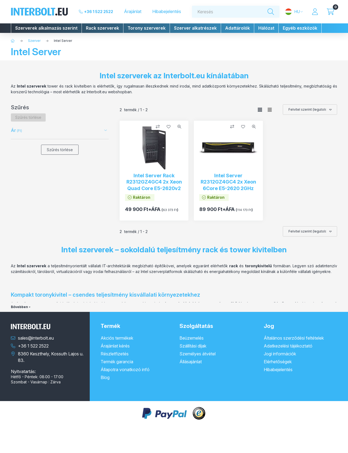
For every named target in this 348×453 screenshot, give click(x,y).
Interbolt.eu (184, 75)
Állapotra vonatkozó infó (125, 369)
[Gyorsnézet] (179, 126)
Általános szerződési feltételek (294, 338)
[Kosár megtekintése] (330, 11)
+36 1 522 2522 (98, 11)
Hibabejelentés (166, 11)
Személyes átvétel (197, 353)
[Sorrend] (310, 109)
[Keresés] (270, 11)
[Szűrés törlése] (28, 117)
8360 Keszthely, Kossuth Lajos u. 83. (50, 357)
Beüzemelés (191, 338)
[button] (46, 28)
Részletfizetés (115, 353)
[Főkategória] (13, 40)
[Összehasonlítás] (157, 126)
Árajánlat (132, 11)
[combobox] (235, 12)
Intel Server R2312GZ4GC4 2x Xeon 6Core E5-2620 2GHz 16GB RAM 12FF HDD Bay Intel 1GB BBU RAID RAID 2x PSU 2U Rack (228, 191)
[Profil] (315, 11)
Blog (105, 377)
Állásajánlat (190, 361)
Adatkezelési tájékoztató (288, 346)
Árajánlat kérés (115, 346)
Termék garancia (117, 361)
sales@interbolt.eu (36, 338)
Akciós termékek (117, 338)
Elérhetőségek (278, 361)
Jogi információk (280, 353)
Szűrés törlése (60, 149)
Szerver (34, 41)
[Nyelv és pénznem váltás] (294, 11)
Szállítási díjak (192, 346)
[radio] (270, 110)
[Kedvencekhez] (168, 126)
